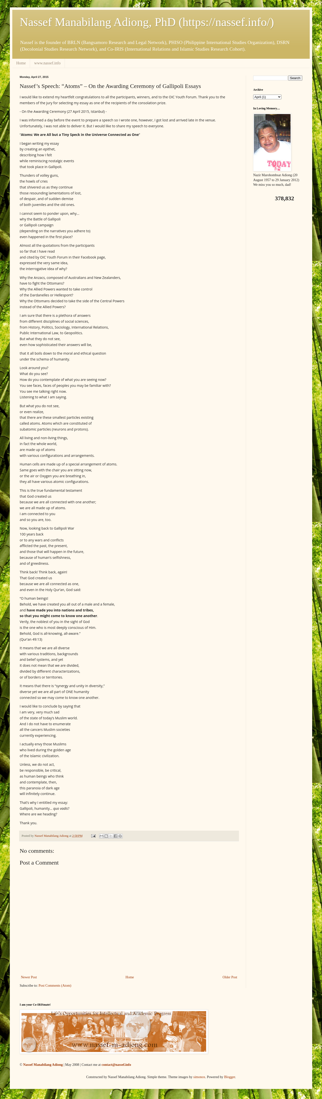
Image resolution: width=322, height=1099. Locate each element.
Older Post (230, 977)
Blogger (229, 1077)
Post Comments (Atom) (55, 985)
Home (21, 63)
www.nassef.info (47, 63)
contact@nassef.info (116, 1065)
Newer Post (29, 977)
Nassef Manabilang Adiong (43, 1065)
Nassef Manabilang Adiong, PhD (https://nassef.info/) (147, 22)
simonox (199, 1077)
